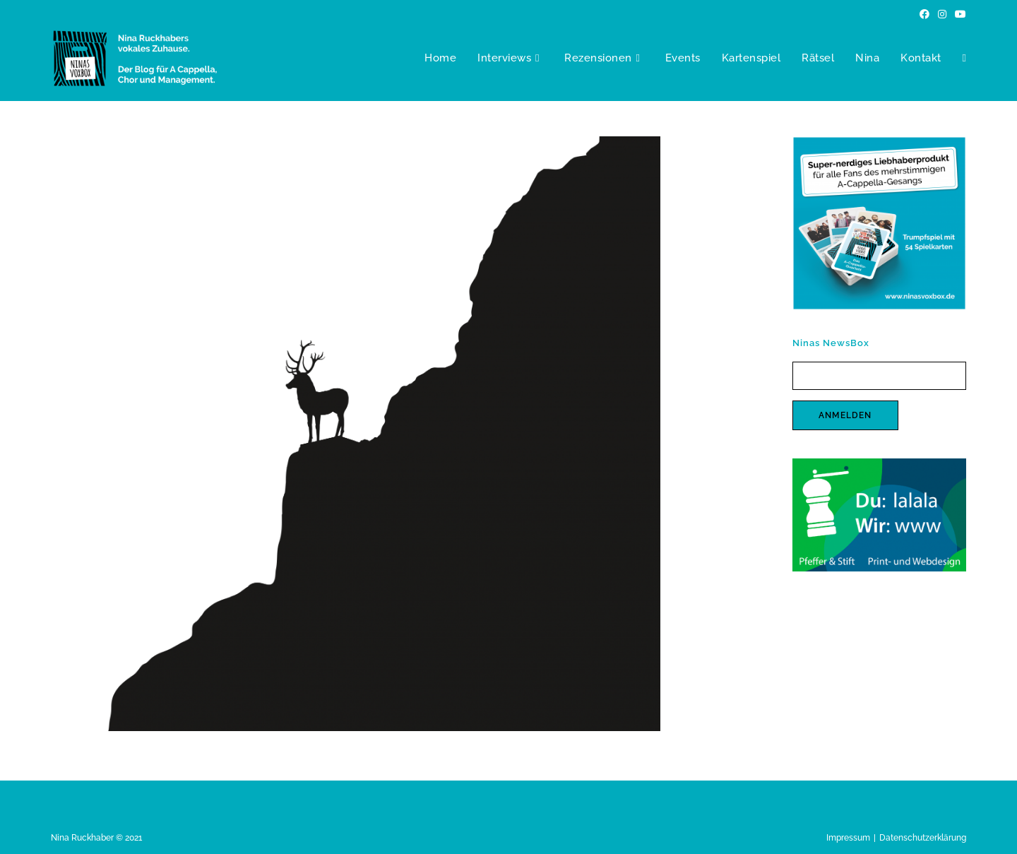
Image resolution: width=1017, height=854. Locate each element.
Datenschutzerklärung (922, 838)
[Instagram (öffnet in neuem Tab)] (942, 14)
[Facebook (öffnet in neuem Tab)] (924, 14)
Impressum (848, 838)
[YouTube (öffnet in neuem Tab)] (958, 14)
